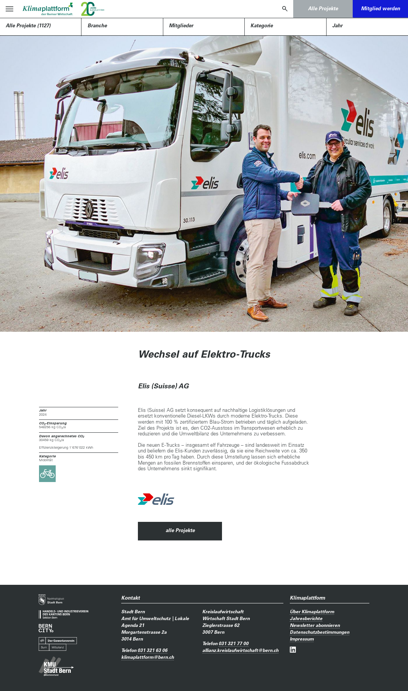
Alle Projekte (323, 8)
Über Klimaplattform (312, 611)
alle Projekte (180, 530)
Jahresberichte (306, 618)
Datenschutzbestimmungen (319, 632)
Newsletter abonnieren (315, 625)
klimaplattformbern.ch (147, 657)
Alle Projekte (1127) (28, 25)
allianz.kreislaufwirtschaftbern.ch (240, 650)
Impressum (302, 639)
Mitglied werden (380, 8)
